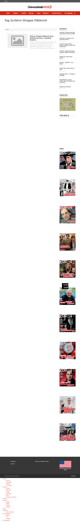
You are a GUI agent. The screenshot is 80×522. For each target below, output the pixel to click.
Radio (7, 515)
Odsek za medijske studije (42, 461)
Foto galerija (68, 13)
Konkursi (5, 510)
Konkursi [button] (46, 13)
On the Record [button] (56, 13)
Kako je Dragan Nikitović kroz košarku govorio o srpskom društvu (42, 38)
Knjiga (7, 492)
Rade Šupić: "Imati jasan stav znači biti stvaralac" (67, 39)
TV (7, 517)
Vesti (4, 478)
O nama (13, 463)
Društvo (23, 13)
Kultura (5, 487)
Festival (8, 518)
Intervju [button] (31, 13)
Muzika (8, 488)
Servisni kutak (10, 512)
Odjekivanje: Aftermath (65, 86)
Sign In (6, 1)
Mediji (7, 502)
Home (7, 29)
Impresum (13, 461)
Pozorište (8, 493)
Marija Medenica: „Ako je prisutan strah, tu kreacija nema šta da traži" (67, 81)
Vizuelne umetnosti (11, 497)
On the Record (6, 513)
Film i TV (8, 490)
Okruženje (8, 482)
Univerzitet (9, 485)
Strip (7, 495)
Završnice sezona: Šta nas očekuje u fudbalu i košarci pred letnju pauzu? (67, 45)
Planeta (8, 483)
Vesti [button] (8, 13)
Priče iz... (8, 480)
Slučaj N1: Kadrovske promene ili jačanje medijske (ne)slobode (67, 51)
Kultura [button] (15, 13)
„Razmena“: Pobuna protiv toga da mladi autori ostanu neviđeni (67, 33)
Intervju (5, 500)
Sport (39, 13)
